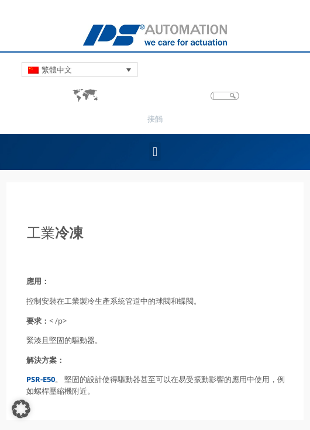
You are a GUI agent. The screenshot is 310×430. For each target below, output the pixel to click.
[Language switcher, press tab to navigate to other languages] (79, 69)
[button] (154, 151)
